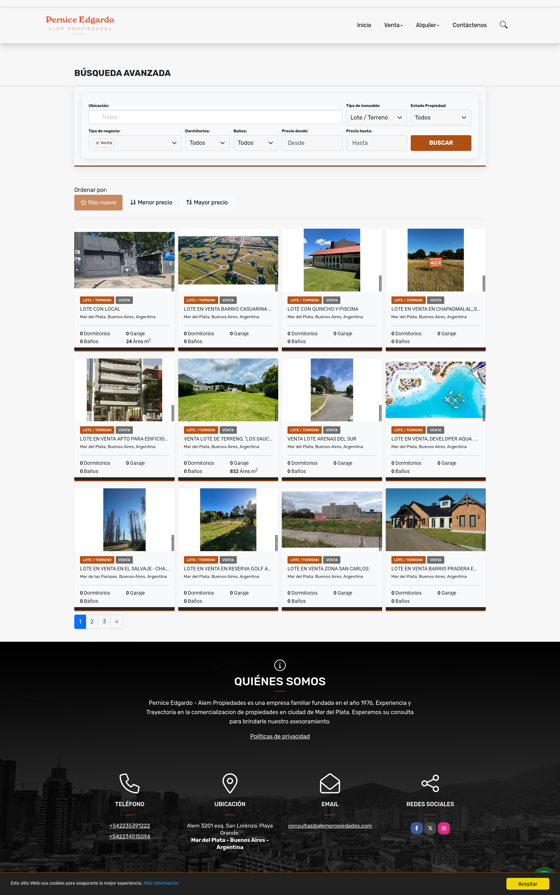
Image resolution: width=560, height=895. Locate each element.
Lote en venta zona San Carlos (328, 568)
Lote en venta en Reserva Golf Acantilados (228, 568)
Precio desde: (295, 131)
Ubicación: (99, 105)
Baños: (240, 131)
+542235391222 (129, 826)
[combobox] (376, 118)
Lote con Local (100, 309)
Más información (190, 884)
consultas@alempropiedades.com (330, 826)
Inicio (364, 25)
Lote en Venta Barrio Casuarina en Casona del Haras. (228, 309)
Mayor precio (207, 202)
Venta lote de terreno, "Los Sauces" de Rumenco (228, 439)
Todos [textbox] (423, 117)
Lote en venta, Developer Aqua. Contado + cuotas (435, 439)
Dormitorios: (197, 131)
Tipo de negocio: (104, 131)
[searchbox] (95, 154)
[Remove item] (97, 143)
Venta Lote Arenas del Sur (322, 439)
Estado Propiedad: (428, 105)
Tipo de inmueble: (363, 105)
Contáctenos (469, 25)
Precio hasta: (359, 131)
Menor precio (151, 202)
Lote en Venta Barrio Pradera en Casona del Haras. (435, 568)
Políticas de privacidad (280, 736)
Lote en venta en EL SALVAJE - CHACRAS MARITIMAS (124, 568)
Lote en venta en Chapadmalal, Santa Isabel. (435, 309)
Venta (391, 25)
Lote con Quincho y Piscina (323, 309)
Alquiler (426, 25)
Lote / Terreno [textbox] (369, 117)
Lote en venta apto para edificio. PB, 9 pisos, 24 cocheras (124, 439)
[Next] (116, 622)
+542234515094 (129, 836)
